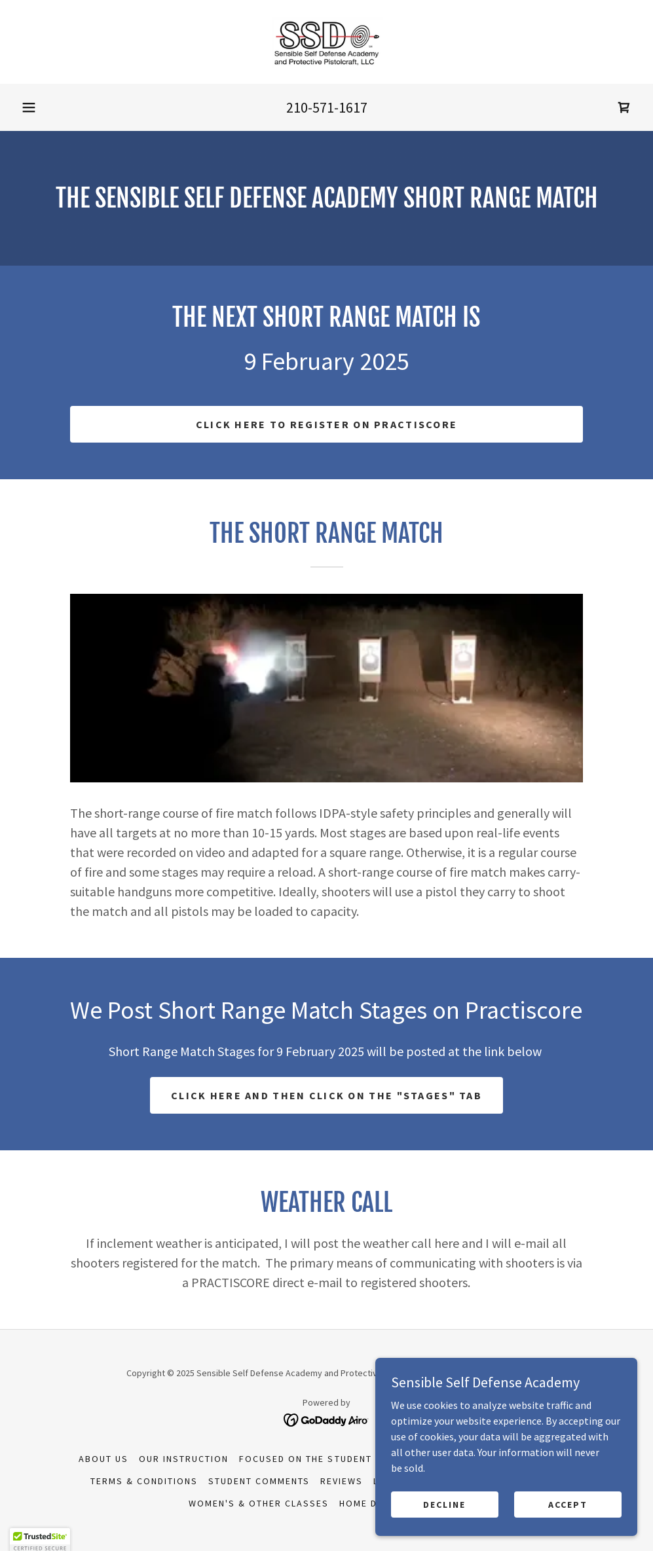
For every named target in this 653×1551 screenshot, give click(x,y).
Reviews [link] (341, 1481)
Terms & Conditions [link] (144, 1481)
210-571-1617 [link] (326, 107)
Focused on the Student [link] (305, 1459)
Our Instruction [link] (184, 1459)
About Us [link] (103, 1459)
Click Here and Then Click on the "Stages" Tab (326, 1095)
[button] (29, 107)
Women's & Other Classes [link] (259, 1503)
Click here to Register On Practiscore (327, 424)
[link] (326, 42)
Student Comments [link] (259, 1481)
